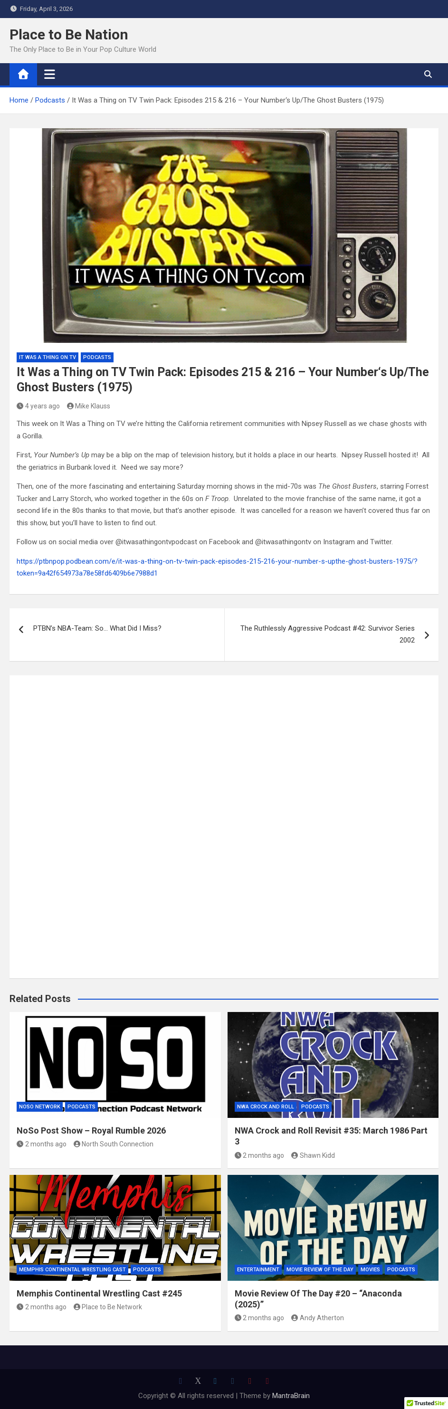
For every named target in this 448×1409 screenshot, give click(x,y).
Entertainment (258, 1270)
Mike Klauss (89, 406)
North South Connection (114, 1144)
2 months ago (42, 1144)
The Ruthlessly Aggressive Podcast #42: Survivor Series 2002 (327, 634)
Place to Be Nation (69, 34)
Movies (370, 1270)
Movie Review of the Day (319, 1270)
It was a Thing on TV (47, 357)
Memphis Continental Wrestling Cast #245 (99, 1293)
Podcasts (97, 357)
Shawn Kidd (313, 1155)
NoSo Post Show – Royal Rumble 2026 (91, 1130)
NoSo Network (39, 1107)
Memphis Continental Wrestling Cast (72, 1270)
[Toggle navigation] (49, 74)
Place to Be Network (108, 1307)
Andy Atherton (317, 1318)
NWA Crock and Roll (265, 1107)
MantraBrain (291, 1395)
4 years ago (38, 406)
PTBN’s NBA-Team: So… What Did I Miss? (97, 628)
